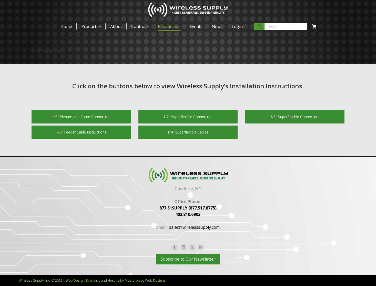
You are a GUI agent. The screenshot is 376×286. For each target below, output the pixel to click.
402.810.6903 (187, 214)
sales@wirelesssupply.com (194, 227)
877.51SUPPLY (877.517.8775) (188, 208)
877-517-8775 (45, 6)
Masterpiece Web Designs (145, 280)
